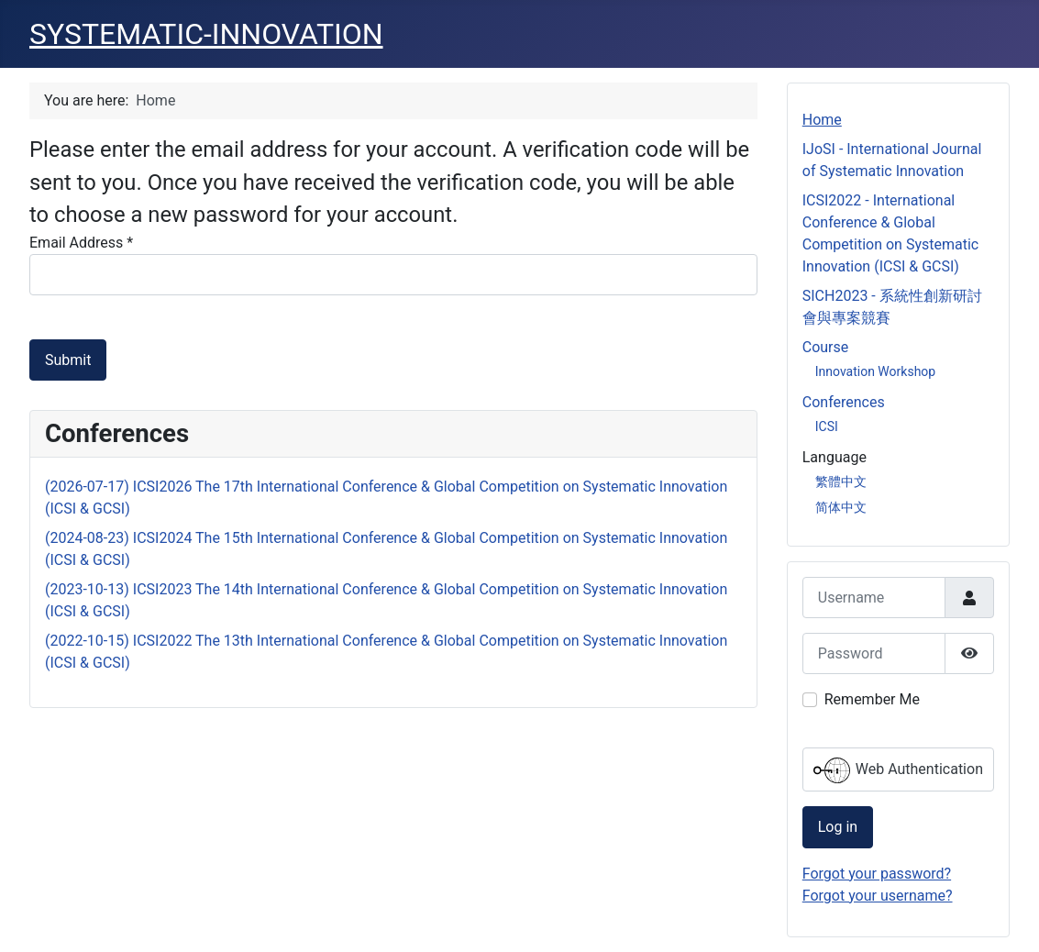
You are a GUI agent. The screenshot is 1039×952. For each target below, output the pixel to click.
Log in (837, 827)
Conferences (843, 402)
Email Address (81, 242)
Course (825, 347)
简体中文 (841, 507)
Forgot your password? (876, 873)
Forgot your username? (877, 895)
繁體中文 (841, 481)
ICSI (826, 426)
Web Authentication (898, 770)
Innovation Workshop (875, 371)
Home (822, 119)
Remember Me (872, 699)
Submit (68, 360)
